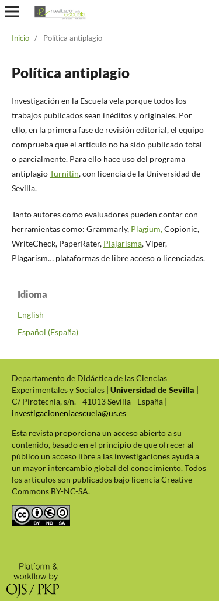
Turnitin (64, 173)
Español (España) (48, 332)
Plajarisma (122, 243)
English (31, 314)
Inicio (20, 38)
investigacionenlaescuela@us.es (69, 413)
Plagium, (146, 229)
